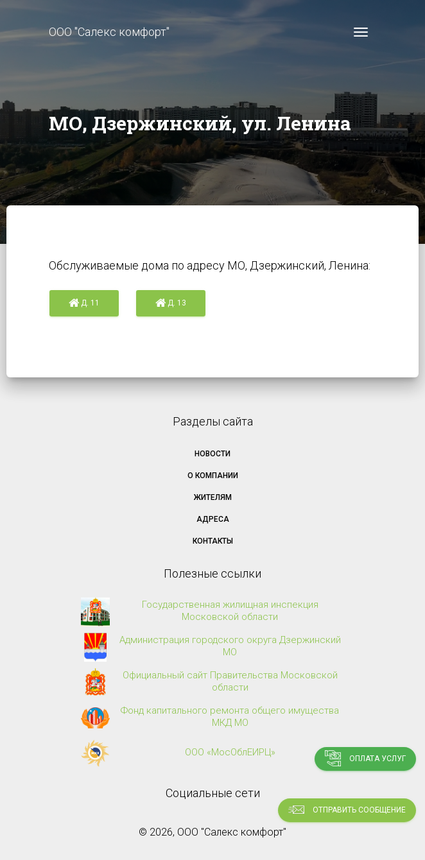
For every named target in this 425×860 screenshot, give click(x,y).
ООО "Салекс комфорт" (109, 32)
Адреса (212, 519)
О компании (212, 475)
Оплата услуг (365, 758)
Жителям (213, 497)
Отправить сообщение (347, 810)
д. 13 (170, 303)
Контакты (213, 541)
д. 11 (84, 303)
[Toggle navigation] (360, 32)
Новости (212, 453)
